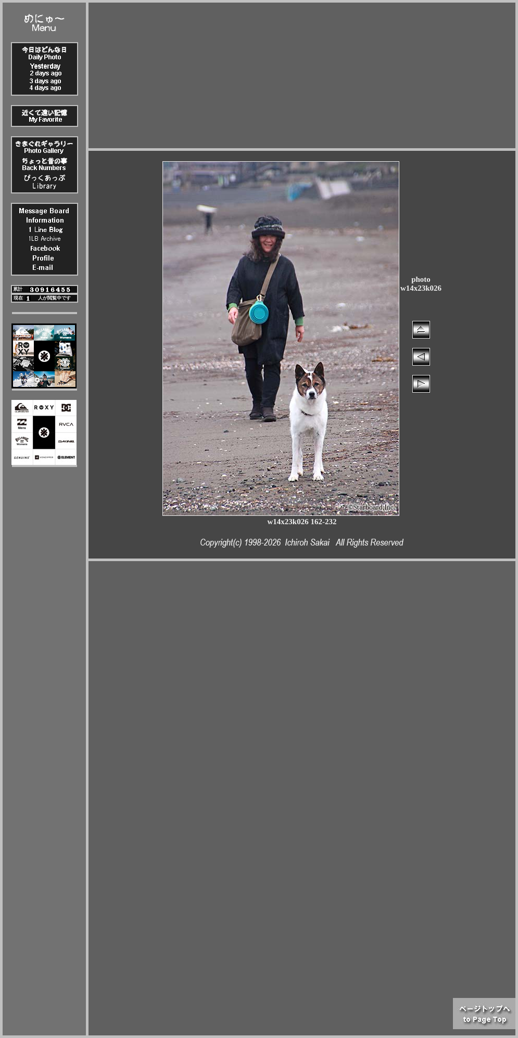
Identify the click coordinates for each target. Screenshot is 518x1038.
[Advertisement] (302, 75)
